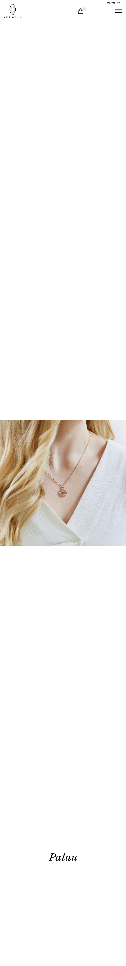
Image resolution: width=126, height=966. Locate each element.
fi (108, 3)
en (113, 3)
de (118, 3)
